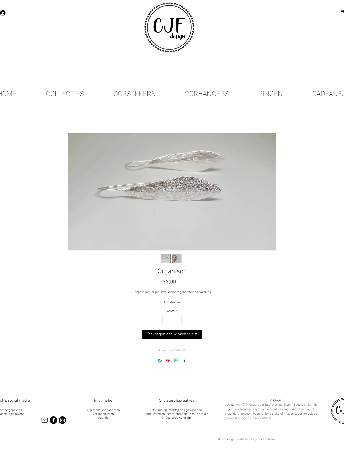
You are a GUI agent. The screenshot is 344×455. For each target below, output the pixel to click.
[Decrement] (165, 319)
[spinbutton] (172, 319)
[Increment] (178, 319)
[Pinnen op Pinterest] (168, 360)
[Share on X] (184, 360)
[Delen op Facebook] (159, 360)
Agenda (103, 418)
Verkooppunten (103, 414)
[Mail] (44, 420)
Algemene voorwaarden (103, 410)
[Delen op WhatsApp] (176, 360)
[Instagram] (62, 420)
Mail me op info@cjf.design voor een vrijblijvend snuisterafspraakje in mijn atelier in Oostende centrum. (176, 414)
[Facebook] (53, 420)
